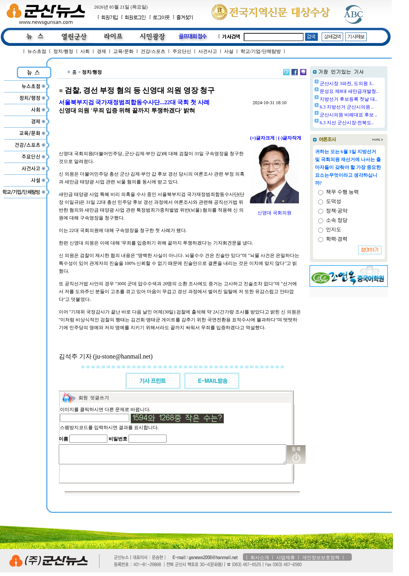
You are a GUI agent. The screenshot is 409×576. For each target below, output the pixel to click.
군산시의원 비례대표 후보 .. (368, 115)
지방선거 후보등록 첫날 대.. (368, 99)
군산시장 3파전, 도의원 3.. (367, 83)
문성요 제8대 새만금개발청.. (369, 91)
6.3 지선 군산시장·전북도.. (367, 122)
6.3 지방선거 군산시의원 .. (367, 107)
